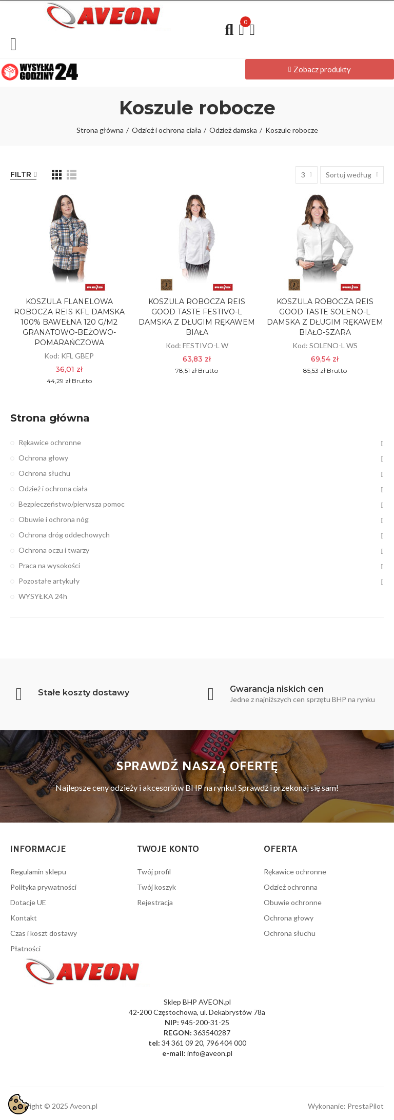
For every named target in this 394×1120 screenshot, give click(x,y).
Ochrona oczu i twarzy (53, 550)
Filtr (20, 174)
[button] (319, 69)
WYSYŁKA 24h (42, 596)
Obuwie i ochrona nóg (53, 519)
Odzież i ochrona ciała (53, 488)
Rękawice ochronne (49, 442)
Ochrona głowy (43, 457)
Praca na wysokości (49, 565)
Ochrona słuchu (44, 473)
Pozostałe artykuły (49, 580)
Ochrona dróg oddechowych (64, 534)
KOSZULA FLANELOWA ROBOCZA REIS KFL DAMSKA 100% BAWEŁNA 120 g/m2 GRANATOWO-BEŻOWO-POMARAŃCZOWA (69, 322)
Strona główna (50, 418)
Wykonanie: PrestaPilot (346, 1106)
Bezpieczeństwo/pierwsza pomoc (71, 503)
